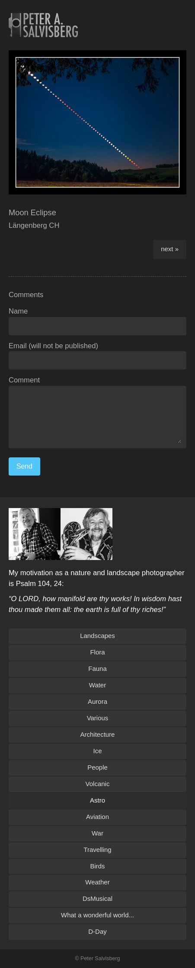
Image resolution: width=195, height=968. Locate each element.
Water (97, 685)
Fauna (97, 668)
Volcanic (98, 783)
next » (170, 249)
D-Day (97, 931)
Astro (97, 800)
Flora (97, 652)
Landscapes (97, 635)
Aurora (97, 701)
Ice (97, 750)
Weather (97, 882)
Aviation (97, 816)
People (97, 767)
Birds (97, 866)
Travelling (97, 849)
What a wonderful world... (97, 915)
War (97, 833)
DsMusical (97, 898)
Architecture (97, 734)
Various (98, 718)
